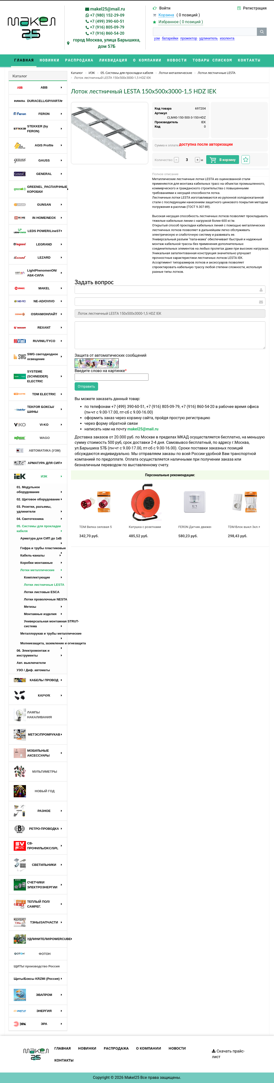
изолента (227, 38)
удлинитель (208, 38)
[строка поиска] (205, 32)
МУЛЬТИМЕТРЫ (35, 772)
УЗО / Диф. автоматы (33, 670)
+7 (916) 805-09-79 (107, 27)
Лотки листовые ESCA (41, 592)
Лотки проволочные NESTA (45, 599)
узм (157, 38)
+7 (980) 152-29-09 (107, 15)
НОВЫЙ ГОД (34, 791)
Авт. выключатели (31, 663)
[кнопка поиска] (262, 32)
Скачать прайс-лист (228, 1054)
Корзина (166, 15)
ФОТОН (32, 954)
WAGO (32, 438)
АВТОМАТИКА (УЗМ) (37, 450)
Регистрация (255, 8)
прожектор (188, 38)
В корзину (222, 160)
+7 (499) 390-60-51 (107, 21)
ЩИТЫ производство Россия (37, 966)
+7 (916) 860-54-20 (107, 33)
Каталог (19, 75)
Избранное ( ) (181, 22)
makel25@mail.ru (107, 8)
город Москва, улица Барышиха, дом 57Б (106, 43)
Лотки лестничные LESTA (44, 585)
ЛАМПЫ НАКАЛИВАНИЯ (33, 715)
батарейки (170, 38)
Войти (165, 8)
